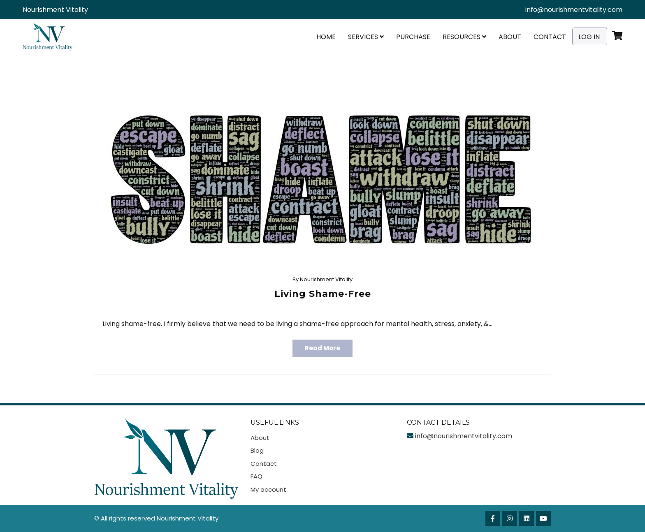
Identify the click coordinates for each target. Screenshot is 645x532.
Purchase (413, 37)
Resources (464, 37)
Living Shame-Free (322, 293)
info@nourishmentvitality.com (573, 9)
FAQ (256, 476)
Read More (322, 348)
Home (326, 37)
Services (366, 37)
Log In (589, 37)
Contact (550, 37)
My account (268, 489)
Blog (257, 450)
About (510, 37)
